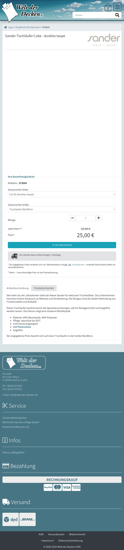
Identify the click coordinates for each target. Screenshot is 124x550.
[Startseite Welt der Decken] (24, 362)
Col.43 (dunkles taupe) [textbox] (21, 194)
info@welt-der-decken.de (24, 395)
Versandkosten (78, 264)
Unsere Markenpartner (14, 418)
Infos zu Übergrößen (13, 452)
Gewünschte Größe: (18, 204)
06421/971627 (14, 386)
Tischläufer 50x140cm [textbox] (21, 209)
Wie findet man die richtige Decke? (21, 422)
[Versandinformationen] (19, 519)
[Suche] (97, 15)
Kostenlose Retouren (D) (15, 427)
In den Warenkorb (62, 245)
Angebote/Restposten (28, 27)
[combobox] (62, 194)
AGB (41, 534)
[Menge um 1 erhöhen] (99, 218)
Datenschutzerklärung (70, 540)
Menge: (12, 220)
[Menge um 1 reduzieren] (72, 218)
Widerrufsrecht (77, 534)
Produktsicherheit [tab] (44, 288)
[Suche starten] (117, 15)
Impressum (47, 540)
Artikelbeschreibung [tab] (18, 288)
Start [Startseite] (8, 27)
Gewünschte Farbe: (18, 189)
